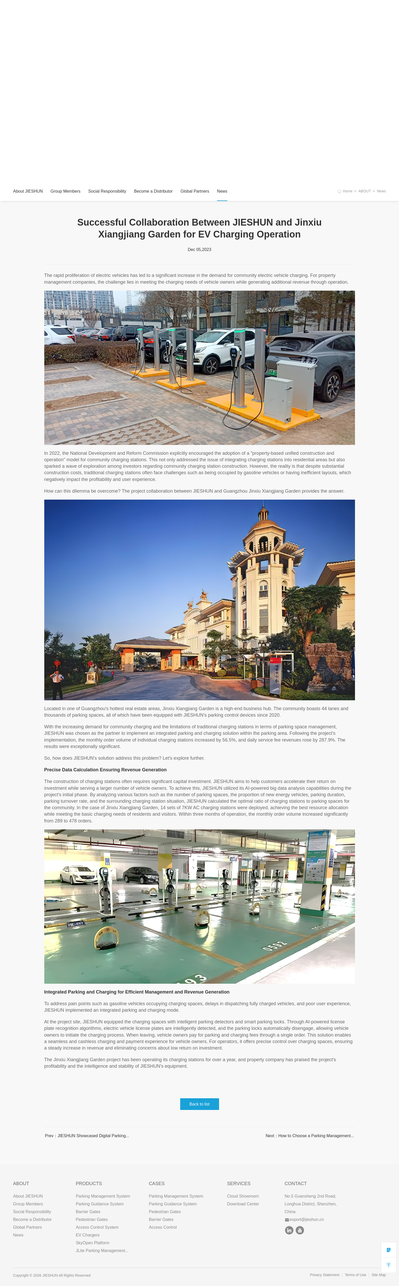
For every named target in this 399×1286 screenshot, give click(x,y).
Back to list (199, 1104)
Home (347, 191)
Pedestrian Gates (92, 1219)
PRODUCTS (104, 10)
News (222, 191)
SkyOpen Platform (93, 1243)
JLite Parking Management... (102, 1250)
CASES (131, 10)
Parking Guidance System (100, 1204)
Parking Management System (103, 1196)
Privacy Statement (324, 1275)
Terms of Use (355, 1275)
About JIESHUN (28, 191)
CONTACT (184, 10)
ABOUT (78, 10)
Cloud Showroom (243, 1196)
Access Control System (97, 1227)
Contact (296, 1183)
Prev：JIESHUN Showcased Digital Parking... (87, 1136)
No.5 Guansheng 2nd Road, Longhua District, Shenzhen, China (311, 1204)
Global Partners (194, 191)
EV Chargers (88, 1235)
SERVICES (156, 10)
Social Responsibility (107, 191)
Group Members (65, 191)
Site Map (379, 1275)
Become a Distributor (153, 191)
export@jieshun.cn (304, 1219)
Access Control (163, 1227)
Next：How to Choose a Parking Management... (310, 1136)
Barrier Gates (88, 1212)
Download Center (243, 1204)
